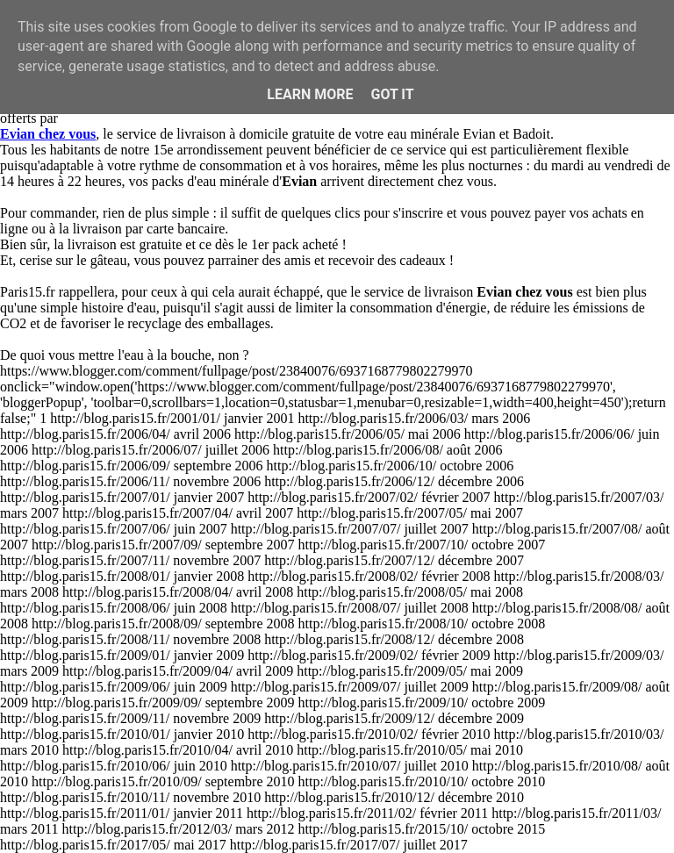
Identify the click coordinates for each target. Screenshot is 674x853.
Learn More (310, 94)
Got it (391, 94)
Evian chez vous (48, 133)
